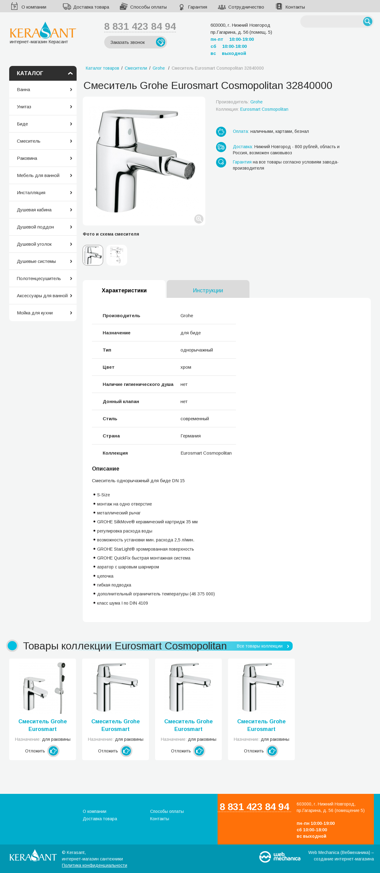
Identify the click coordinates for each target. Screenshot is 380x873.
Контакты (295, 7)
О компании (33, 7)
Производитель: (239, 102)
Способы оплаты (148, 7)
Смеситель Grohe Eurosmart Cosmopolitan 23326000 (188, 725)
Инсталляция (31, 192)
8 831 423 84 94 (140, 26)
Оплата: (241, 131)
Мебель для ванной (38, 175)
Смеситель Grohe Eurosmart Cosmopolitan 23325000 (115, 725)
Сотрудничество (246, 7)
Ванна (23, 89)
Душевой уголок (34, 244)
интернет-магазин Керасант (43, 32)
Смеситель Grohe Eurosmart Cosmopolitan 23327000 (261, 725)
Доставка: (243, 146)
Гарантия (197, 7)
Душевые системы (36, 261)
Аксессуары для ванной (42, 295)
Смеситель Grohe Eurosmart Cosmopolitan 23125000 (42, 725)
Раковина (27, 158)
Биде (22, 123)
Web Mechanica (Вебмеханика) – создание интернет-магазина (341, 855)
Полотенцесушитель (39, 278)
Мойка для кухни (35, 312)
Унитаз (24, 106)
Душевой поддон (35, 226)
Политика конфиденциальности (94, 865)
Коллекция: (252, 109)
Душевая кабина (34, 209)
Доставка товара (91, 7)
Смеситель (28, 141)
